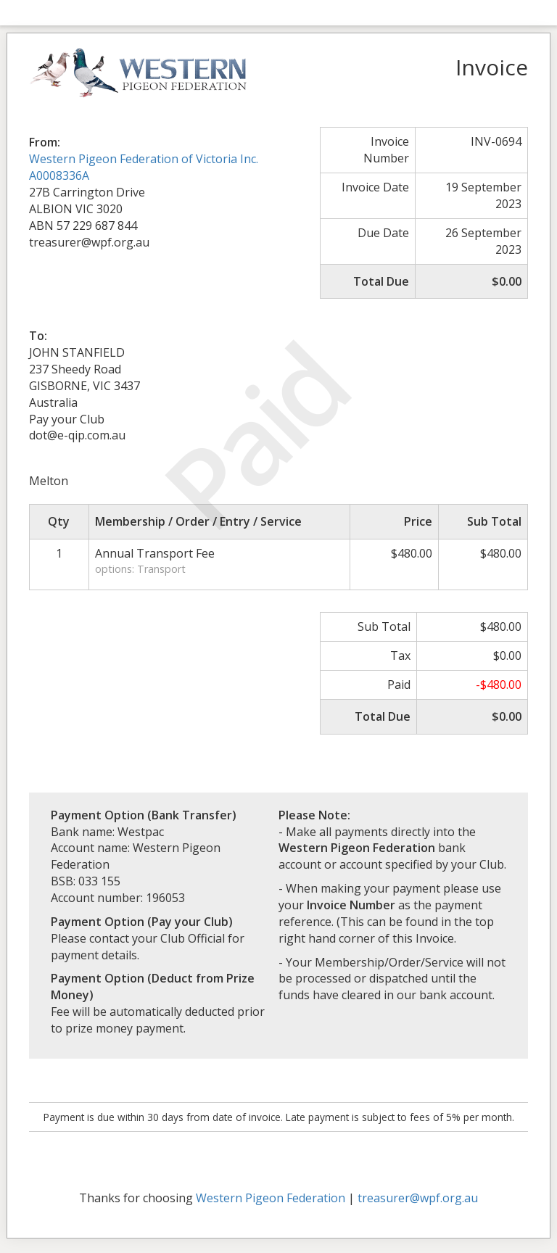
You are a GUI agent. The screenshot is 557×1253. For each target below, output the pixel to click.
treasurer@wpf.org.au (418, 1198)
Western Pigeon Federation (270, 1198)
